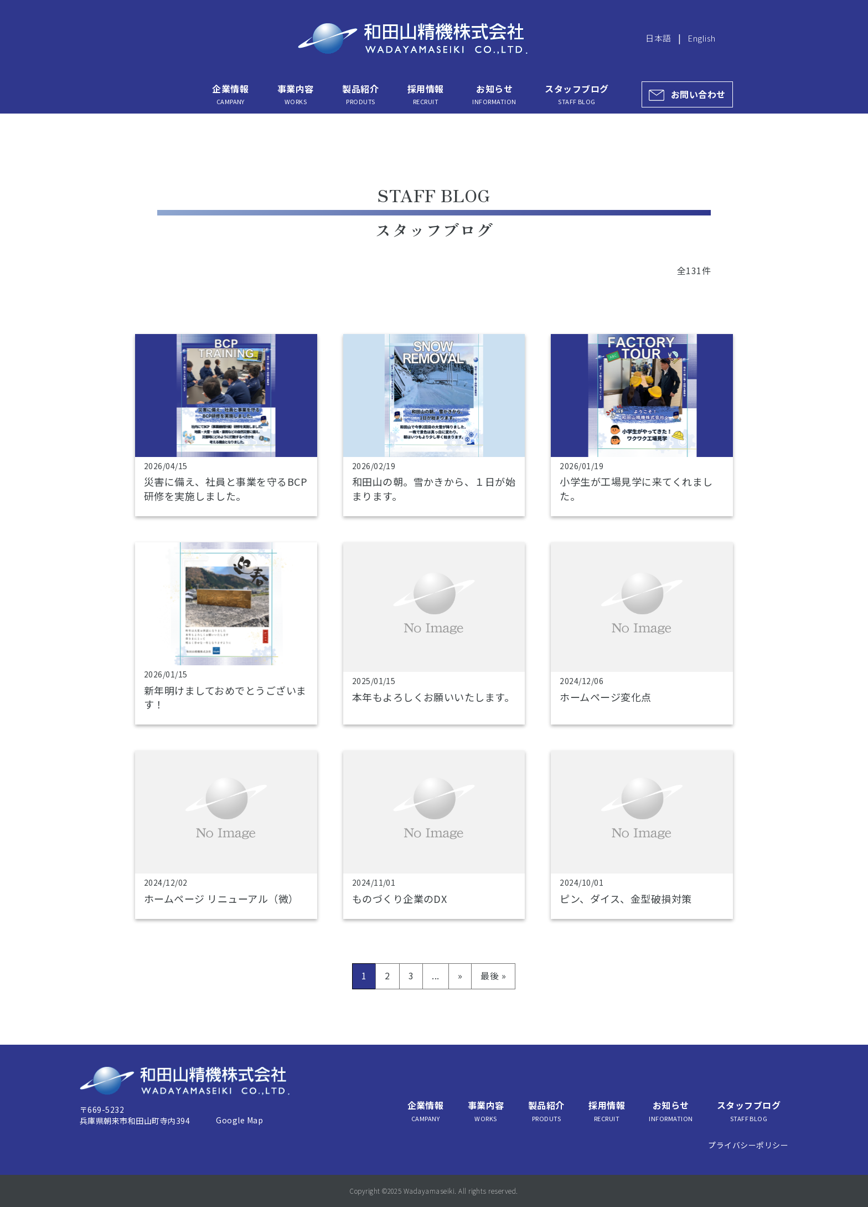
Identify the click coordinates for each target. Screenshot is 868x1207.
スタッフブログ (576, 94)
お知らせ (494, 94)
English (701, 38)
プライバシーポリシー (748, 1144)
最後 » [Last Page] (493, 975)
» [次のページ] (460, 975)
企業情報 (230, 94)
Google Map (239, 1120)
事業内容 (295, 94)
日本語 (658, 38)
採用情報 (425, 94)
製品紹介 (360, 94)
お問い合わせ (698, 94)
